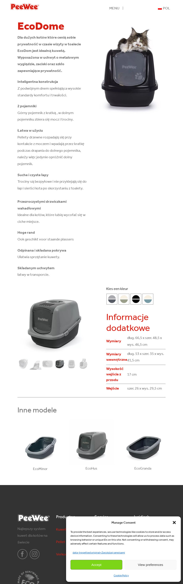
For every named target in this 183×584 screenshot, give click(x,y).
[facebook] (22, 554)
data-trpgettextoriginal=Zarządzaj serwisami (99, 552)
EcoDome (40, 25)
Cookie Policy (121, 575)
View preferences (150, 565)
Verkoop (62, 554)
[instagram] (35, 554)
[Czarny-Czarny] (135, 299)
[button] (174, 522)
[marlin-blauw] (147, 299)
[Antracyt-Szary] (111, 299)
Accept (96, 565)
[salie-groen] (123, 299)
